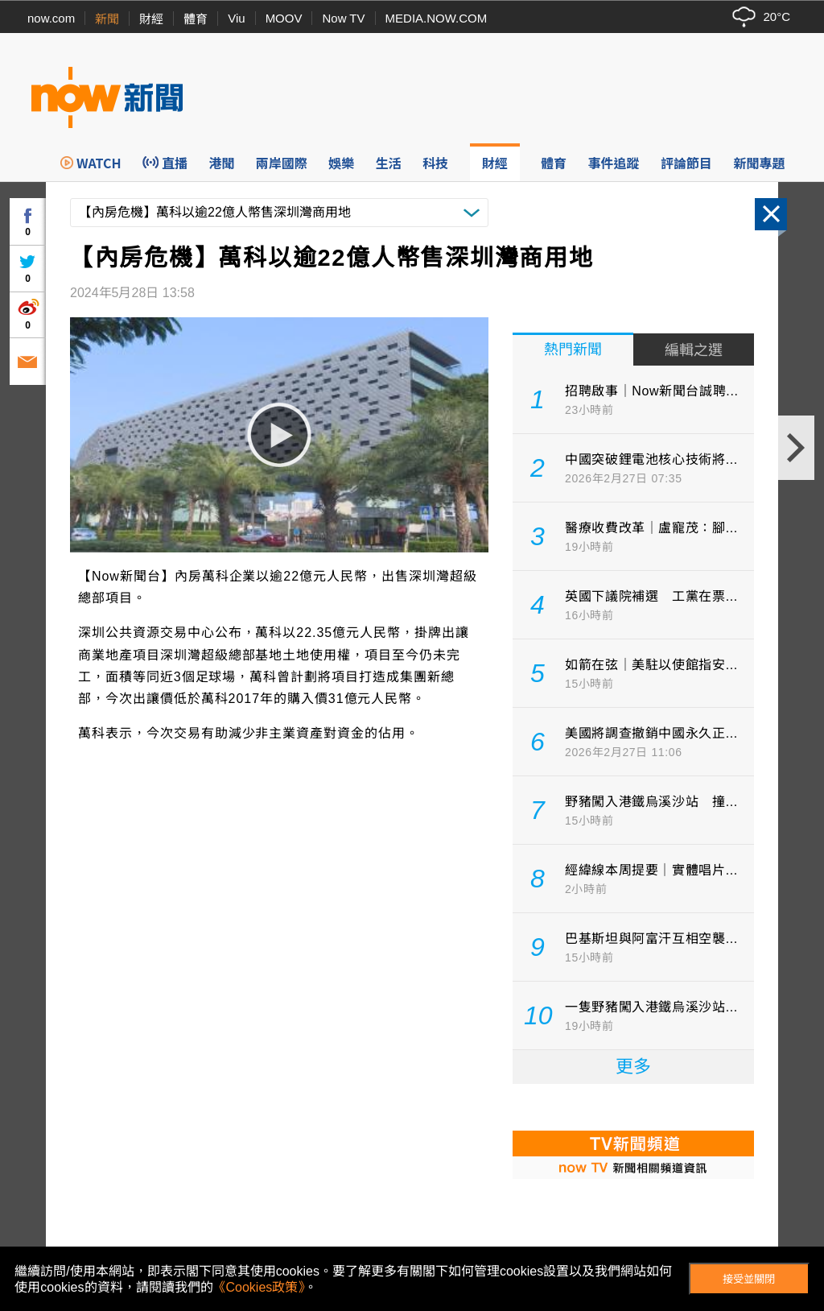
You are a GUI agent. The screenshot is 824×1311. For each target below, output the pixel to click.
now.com (51, 18)
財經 (151, 19)
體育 (195, 19)
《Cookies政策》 (259, 1287)
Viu (236, 18)
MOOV (284, 18)
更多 (633, 1067)
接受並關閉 (749, 1279)
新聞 (107, 19)
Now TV (343, 18)
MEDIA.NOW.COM (436, 18)
